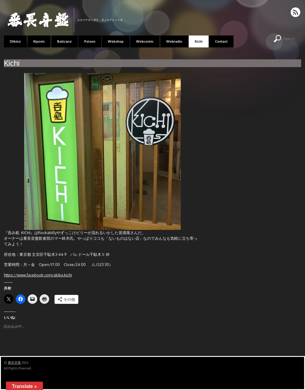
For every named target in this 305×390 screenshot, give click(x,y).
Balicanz (64, 41)
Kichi (199, 41)
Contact (221, 41)
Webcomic (145, 41)
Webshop (116, 41)
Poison (89, 41)
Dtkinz (15, 41)
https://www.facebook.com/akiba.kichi (38, 275)
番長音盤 (14, 362)
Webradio (174, 41)
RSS (296, 12)
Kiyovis (39, 41)
